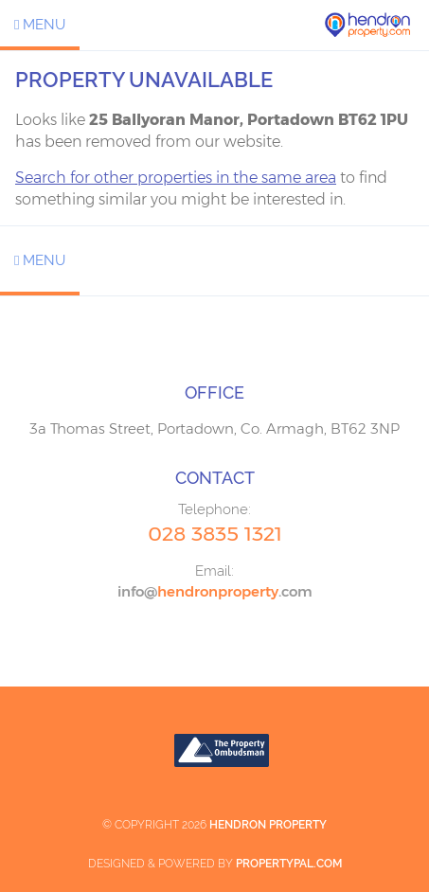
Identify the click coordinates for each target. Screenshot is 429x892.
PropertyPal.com (289, 863)
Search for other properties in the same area (175, 178)
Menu (39, 24)
